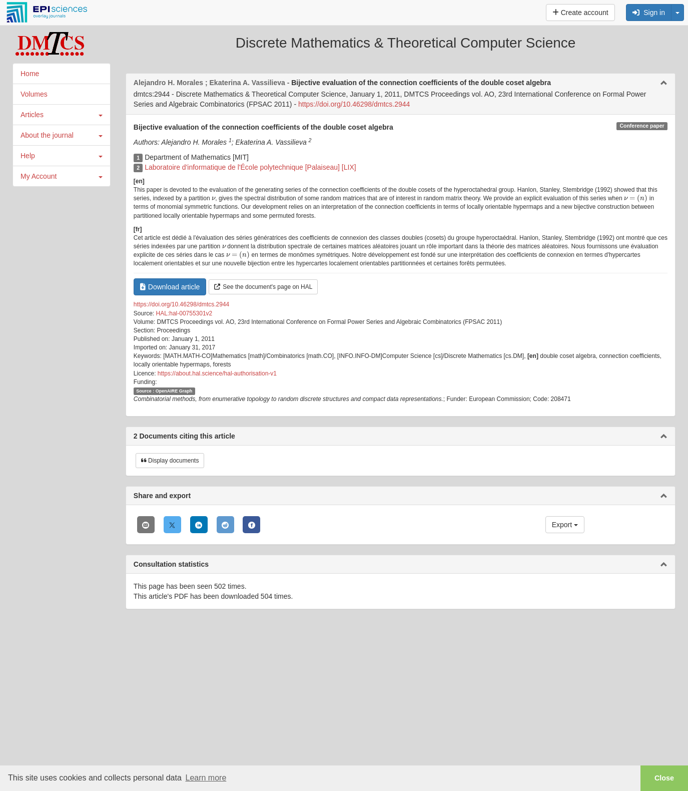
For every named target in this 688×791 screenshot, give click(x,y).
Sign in (648, 13)
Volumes (34, 94)
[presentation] (213, 198)
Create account (580, 13)
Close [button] (664, 778)
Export (565, 525)
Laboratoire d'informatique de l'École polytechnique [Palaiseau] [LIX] (250, 167)
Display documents (170, 460)
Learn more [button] (205, 777)
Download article (170, 287)
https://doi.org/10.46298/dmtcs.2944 (354, 104)
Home (30, 74)
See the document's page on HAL (263, 286)
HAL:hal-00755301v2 (184, 313)
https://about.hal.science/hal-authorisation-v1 (217, 373)
